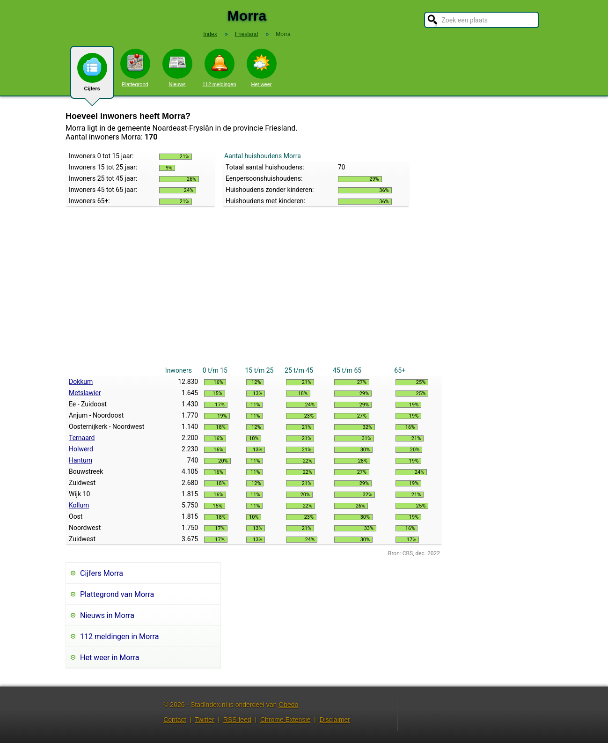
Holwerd (81, 449)
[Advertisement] (254, 294)
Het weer (262, 68)
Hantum (80, 460)
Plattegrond (135, 68)
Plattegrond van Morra (117, 594)
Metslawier (85, 393)
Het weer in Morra (109, 657)
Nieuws (177, 68)
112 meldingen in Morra (119, 636)
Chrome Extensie (285, 719)
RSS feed (237, 719)
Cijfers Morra (101, 573)
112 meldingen (219, 68)
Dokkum (81, 381)
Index (210, 34)
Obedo (288, 704)
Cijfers (92, 76)
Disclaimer (335, 719)
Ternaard (82, 437)
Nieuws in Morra (107, 615)
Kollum (79, 505)
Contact (174, 719)
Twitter (204, 719)
